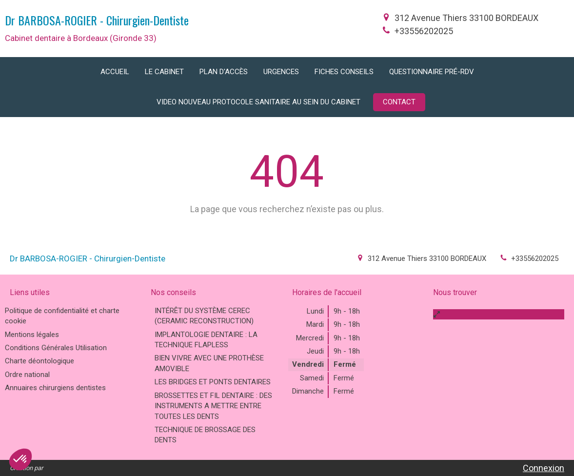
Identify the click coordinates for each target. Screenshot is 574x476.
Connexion (543, 468)
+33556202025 (424, 31)
